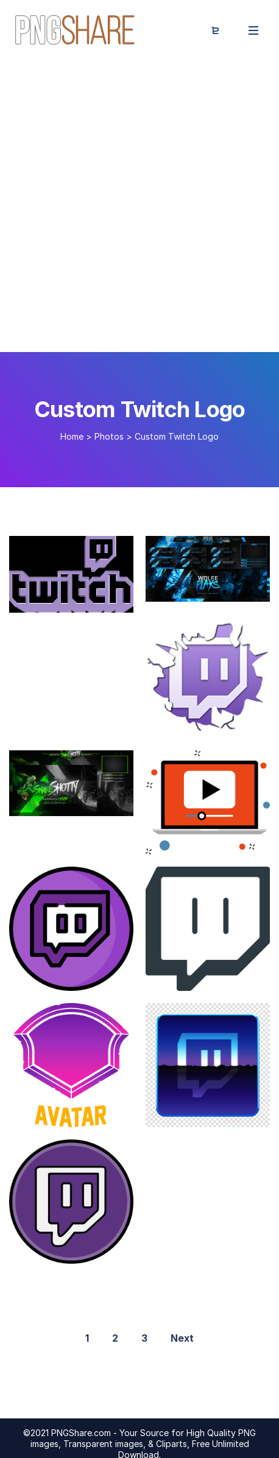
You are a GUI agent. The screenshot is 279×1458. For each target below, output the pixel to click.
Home (71, 436)
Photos (109, 436)
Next (182, 1338)
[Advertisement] (139, 206)
